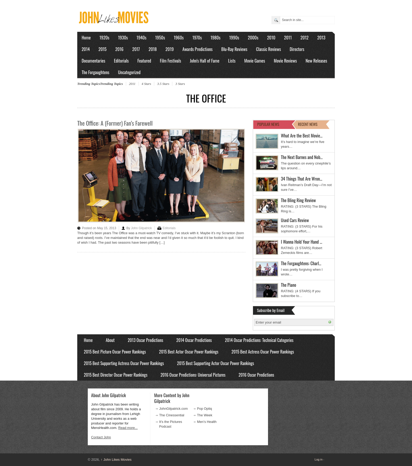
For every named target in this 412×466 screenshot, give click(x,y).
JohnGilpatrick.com (173, 409)
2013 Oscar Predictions (145, 340)
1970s (197, 37)
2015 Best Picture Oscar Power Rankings (115, 352)
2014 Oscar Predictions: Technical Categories (259, 340)
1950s (160, 37)
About (110, 340)
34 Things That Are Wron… (301, 178)
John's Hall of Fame (204, 60)
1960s (179, 37)
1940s (141, 37)
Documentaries (93, 60)
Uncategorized (129, 72)
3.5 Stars (163, 84)
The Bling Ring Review (298, 200)
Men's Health (207, 422)
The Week (204, 415)
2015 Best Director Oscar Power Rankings (115, 375)
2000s (253, 37)
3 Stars (180, 84)
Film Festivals (170, 60)
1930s (123, 37)
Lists (231, 60)
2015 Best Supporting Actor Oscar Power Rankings (215, 363)
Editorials (121, 60)
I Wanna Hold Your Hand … (301, 241)
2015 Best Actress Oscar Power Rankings (262, 352)
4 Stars (146, 84)
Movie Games (254, 60)
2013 (321, 37)
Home (86, 37)
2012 (304, 37)
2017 (136, 49)
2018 (152, 49)
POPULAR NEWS (268, 124)
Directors (297, 49)
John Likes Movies (116, 460)
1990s (234, 37)
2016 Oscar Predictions (256, 375)
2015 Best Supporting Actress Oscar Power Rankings (124, 363)
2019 (170, 49)
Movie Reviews (285, 60)
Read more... (128, 428)
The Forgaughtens (95, 72)
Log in (318, 459)
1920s (104, 37)
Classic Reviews (268, 49)
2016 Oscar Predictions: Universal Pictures (193, 375)
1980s (215, 37)
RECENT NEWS (307, 124)
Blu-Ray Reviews (234, 49)
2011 (288, 37)
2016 (119, 49)
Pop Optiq (204, 409)
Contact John (101, 437)
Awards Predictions (197, 49)
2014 (86, 49)
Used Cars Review (295, 220)
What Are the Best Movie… (301, 135)
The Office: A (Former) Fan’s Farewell (115, 123)
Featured (144, 60)
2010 (271, 37)
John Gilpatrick (141, 228)
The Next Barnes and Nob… (302, 157)
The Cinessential (171, 415)
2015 (103, 49)
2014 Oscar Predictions (194, 340)
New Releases (316, 60)
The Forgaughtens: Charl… (301, 263)
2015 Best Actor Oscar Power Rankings (188, 352)
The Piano (288, 284)
